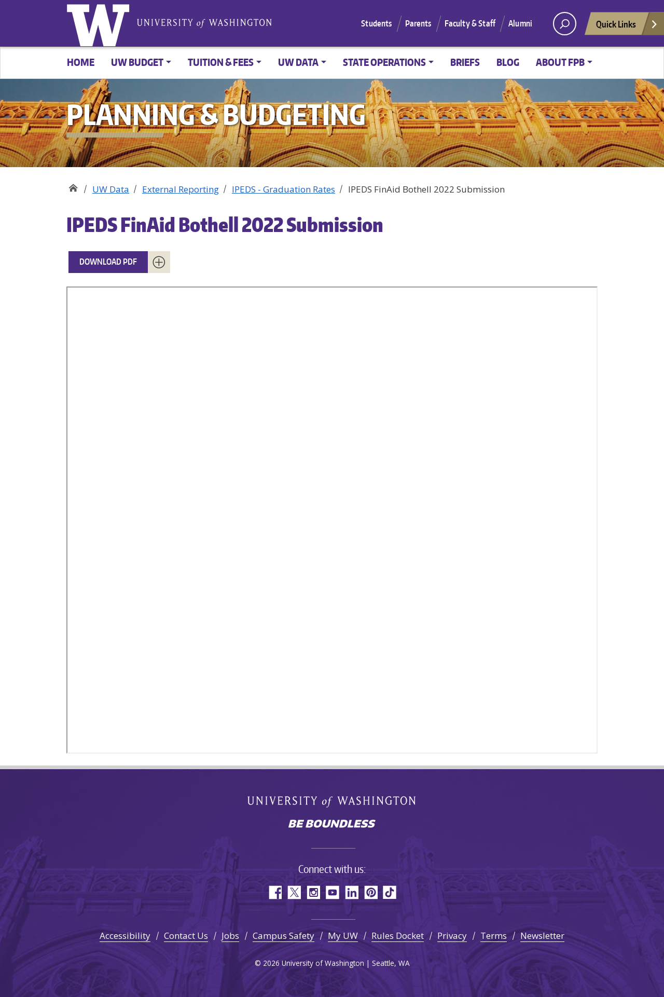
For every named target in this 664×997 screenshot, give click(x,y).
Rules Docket (397, 935)
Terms (493, 935)
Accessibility (125, 935)
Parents (418, 23)
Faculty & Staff (470, 23)
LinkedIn (351, 892)
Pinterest (371, 892)
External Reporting (180, 189)
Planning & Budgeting (72, 185)
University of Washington (100, 23)
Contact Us (186, 935)
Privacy (452, 935)
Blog (507, 62)
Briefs (465, 62)
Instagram (313, 892)
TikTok (390, 892)
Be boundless (332, 824)
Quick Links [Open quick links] (627, 26)
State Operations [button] (384, 62)
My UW (343, 935)
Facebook (275, 892)
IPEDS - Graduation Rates (283, 189)
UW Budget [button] (137, 62)
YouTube (332, 892)
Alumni (520, 23)
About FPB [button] (560, 62)
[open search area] (564, 23)
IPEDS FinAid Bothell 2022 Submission (224, 224)
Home (80, 62)
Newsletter (542, 935)
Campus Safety (283, 935)
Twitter (294, 892)
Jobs (230, 935)
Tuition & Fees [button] (221, 62)
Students (376, 23)
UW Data (110, 189)
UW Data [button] (298, 62)
